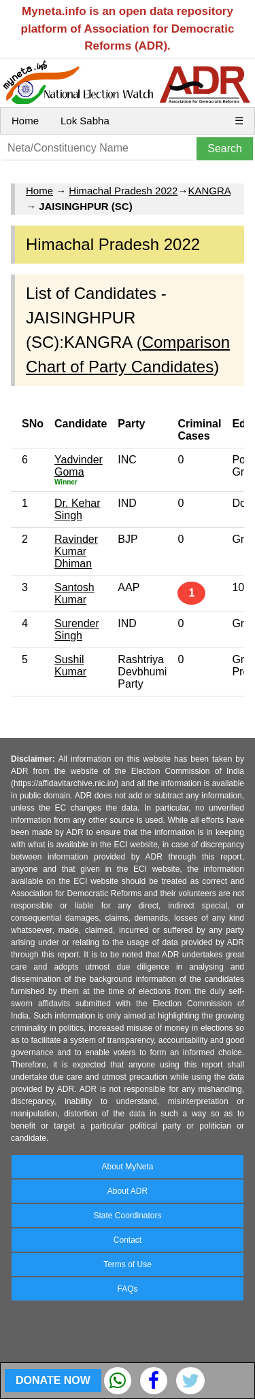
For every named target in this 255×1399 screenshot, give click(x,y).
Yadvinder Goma (78, 466)
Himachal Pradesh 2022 (123, 190)
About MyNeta (127, 1166)
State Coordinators (127, 1215)
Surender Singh (76, 629)
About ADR (127, 1191)
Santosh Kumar (74, 593)
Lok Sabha (85, 120)
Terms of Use (127, 1264)
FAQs (127, 1289)
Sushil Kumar (70, 665)
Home (25, 120)
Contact (127, 1240)
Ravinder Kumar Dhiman (76, 551)
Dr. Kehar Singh (77, 509)
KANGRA (209, 190)
